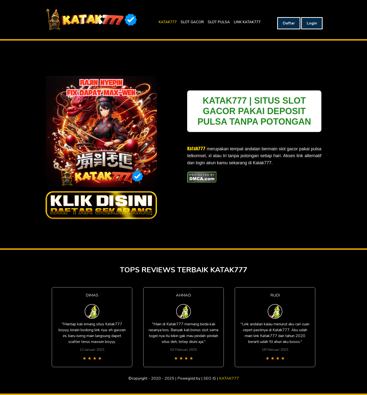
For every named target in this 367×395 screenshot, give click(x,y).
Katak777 (196, 148)
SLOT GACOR (192, 22)
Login (312, 23)
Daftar (289, 23)
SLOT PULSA (219, 22)
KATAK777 (168, 22)
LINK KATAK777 (247, 22)
